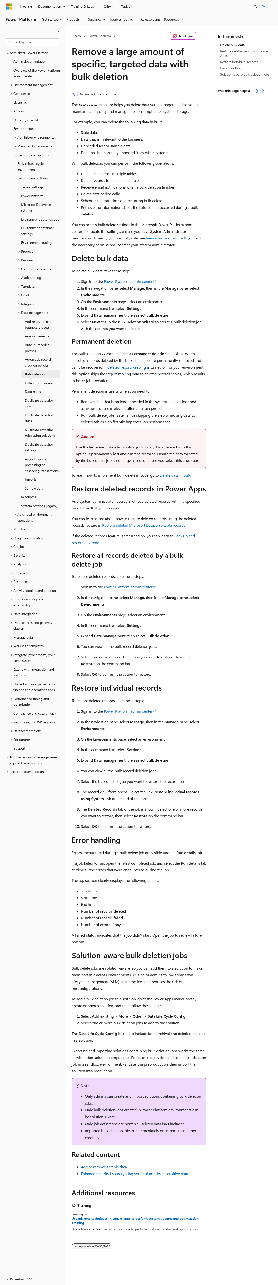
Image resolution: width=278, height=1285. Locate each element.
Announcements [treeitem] (37, 336)
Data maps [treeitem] (33, 391)
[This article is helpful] (256, 91)
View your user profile (164, 237)
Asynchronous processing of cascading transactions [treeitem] (42, 465)
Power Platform (100, 35)
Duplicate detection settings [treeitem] (39, 447)
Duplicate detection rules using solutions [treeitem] (40, 432)
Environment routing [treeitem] (36, 242)
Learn (77, 35)
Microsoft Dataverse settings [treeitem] (36, 207)
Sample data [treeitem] (34, 488)
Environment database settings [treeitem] (37, 231)
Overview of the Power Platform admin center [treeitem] (36, 73)
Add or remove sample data (104, 1166)
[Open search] (255, 6)
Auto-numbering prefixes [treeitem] (37, 347)
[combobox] (33, 42)
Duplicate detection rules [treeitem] (39, 418)
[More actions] (202, 36)
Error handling (230, 68)
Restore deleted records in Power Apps (244, 53)
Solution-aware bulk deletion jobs (244, 74)
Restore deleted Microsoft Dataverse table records (143, 525)
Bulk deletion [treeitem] (35, 374)
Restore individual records (239, 62)
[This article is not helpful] (262, 91)
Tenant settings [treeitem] (32, 187)
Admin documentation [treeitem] (30, 61)
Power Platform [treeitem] (32, 195)
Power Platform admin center (128, 281)
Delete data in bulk (175, 475)
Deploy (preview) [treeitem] (25, 120)
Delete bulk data (232, 44)
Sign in (267, 6)
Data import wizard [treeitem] (39, 383)
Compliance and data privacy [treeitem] (34, 713)
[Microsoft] (9, 6)
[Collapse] (59, 32)
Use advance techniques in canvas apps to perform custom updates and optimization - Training (136, 1220)
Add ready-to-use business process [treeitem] (38, 324)
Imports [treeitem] (30, 479)
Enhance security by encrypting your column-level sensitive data (134, 1173)
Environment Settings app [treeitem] (40, 219)
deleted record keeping (126, 367)
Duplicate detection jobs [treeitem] (39, 403)
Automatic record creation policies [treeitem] (38, 362)
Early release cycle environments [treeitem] (30, 166)
